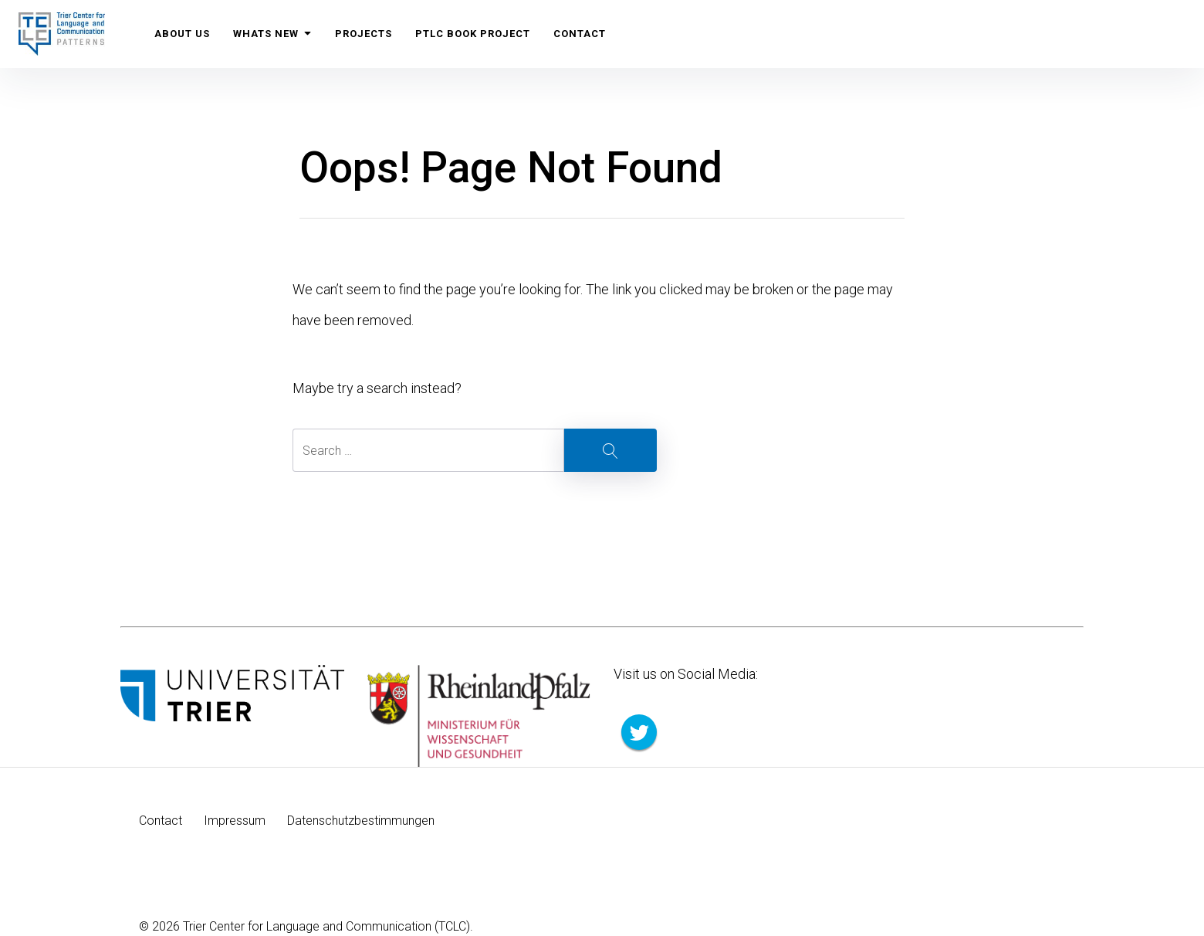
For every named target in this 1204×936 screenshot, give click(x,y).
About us (182, 33)
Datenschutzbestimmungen (361, 820)
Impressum (234, 820)
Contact (579, 33)
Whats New (272, 33)
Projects (363, 33)
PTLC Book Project (472, 33)
